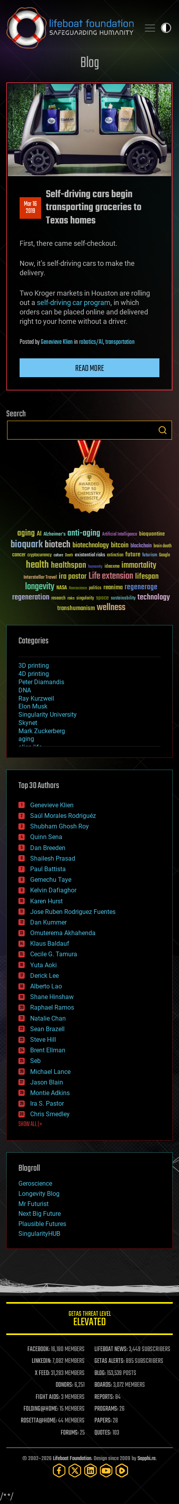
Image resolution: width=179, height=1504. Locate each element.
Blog (89, 63)
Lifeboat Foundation (72, 1458)
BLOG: (100, 1373)
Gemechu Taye (50, 879)
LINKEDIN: (41, 1361)
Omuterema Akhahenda (63, 933)
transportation (120, 342)
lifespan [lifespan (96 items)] (147, 576)
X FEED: (42, 1373)
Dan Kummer (48, 922)
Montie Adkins (50, 1093)
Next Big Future (39, 1213)
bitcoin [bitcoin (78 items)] (119, 545)
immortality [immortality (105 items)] (138, 565)
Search (162, 430)
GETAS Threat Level (89, 1320)
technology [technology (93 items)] (153, 597)
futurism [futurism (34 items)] (149, 555)
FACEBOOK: (38, 1349)
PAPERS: (103, 1421)
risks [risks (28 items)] (70, 598)
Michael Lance (50, 1071)
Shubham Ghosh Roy (59, 826)
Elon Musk (32, 706)
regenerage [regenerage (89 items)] (141, 587)
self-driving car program (73, 302)
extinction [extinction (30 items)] (115, 555)
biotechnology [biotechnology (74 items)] (90, 545)
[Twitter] (75, 1470)
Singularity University (47, 714)
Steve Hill (43, 1039)
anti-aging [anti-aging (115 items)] (83, 533)
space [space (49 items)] (102, 597)
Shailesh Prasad (52, 858)
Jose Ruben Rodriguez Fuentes (73, 911)
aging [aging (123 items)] (26, 533)
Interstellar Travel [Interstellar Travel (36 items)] (40, 578)
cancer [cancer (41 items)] (18, 555)
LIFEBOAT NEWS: (111, 1349)
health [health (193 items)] (37, 565)
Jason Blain (46, 1082)
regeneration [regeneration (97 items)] (30, 597)
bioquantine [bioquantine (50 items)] (152, 533)
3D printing (33, 665)
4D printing (33, 674)
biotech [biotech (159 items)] (58, 544)
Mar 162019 (30, 208)
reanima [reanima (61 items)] (113, 587)
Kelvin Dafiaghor (53, 890)
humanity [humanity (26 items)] (95, 567)
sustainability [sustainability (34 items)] (123, 598)
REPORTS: (104, 1397)
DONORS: (64, 1385)
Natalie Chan (48, 1018)
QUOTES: (102, 1433)
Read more (89, 368)
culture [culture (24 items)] (58, 555)
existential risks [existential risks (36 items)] (90, 555)
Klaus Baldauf (49, 943)
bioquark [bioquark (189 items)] (27, 544)
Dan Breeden (47, 848)
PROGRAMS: (106, 1409)
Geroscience (35, 1183)
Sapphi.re (146, 1458)
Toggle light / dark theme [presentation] (166, 28)
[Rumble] (122, 1470)
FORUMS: (70, 1433)
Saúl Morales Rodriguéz (63, 815)
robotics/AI (91, 342)
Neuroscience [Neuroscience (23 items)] (78, 589)
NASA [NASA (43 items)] (61, 588)
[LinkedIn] (90, 1470)
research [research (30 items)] (58, 598)
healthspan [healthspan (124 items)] (68, 565)
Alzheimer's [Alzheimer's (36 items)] (54, 535)
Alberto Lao (46, 986)
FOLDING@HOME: (41, 1409)
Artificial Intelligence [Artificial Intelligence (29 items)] (119, 534)
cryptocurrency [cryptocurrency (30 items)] (39, 555)
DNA (24, 690)
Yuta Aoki (43, 965)
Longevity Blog (39, 1193)
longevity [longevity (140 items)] (39, 587)
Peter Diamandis (41, 682)
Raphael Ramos (52, 1007)
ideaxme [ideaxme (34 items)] (112, 567)
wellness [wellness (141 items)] (111, 608)
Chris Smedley (50, 1114)
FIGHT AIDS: (48, 1397)
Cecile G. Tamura (53, 954)
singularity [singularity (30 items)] (85, 598)
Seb (35, 1060)
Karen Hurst (46, 901)
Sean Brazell (47, 1029)
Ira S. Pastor (47, 1103)
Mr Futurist (33, 1204)
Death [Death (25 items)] (69, 555)
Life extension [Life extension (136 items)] (111, 576)
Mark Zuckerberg (41, 731)
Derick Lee (44, 975)
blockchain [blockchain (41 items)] (141, 546)
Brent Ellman (47, 1050)
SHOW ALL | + (30, 1124)
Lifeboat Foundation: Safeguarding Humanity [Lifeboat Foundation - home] (70, 27)
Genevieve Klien (57, 342)
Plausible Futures (42, 1224)
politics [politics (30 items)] (95, 588)
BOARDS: (103, 1385)
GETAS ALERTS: (109, 1361)
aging (26, 739)
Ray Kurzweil (36, 698)
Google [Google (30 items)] (164, 555)
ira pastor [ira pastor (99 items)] (73, 576)
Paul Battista (48, 869)
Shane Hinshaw (52, 997)
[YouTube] (106, 1470)
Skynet (27, 723)
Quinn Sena (46, 837)
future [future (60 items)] (132, 554)
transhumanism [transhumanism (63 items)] (76, 608)
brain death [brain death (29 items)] (163, 546)
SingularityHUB (39, 1233)
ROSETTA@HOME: (39, 1421)
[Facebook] (59, 1470)
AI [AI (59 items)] (39, 534)
